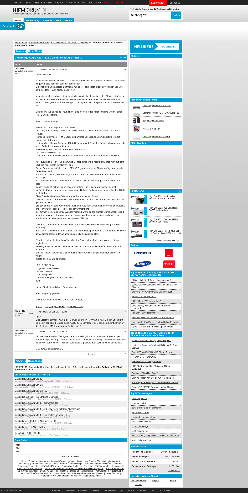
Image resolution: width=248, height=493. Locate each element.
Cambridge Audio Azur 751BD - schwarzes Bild (36, 403)
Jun (17, 450)
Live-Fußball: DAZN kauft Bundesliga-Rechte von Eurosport (65, 466)
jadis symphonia (139, 398)
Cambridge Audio (138, 480)
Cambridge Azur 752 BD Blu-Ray (30, 427)
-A (121, 57)
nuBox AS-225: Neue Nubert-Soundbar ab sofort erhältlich (67, 471)
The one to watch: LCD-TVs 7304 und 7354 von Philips (57, 464)
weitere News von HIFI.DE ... (168, 240)
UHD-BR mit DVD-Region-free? (146, 301)
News (17, 2)
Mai (17, 448)
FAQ (153, 490)
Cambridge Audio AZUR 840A (156, 136)
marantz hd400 (139, 403)
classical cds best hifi (141, 422)
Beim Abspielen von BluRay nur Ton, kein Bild (153, 317)
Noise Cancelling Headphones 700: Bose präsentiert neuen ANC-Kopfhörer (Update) (80, 474)
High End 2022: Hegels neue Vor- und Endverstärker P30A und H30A (165, 232)
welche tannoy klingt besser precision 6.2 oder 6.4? (155, 435)
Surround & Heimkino (39, 42)
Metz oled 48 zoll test (141, 440)
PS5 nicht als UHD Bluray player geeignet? (151, 280)
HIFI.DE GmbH (17, 490)
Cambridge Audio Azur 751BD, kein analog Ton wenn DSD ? (42, 415)
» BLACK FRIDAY (113, 2)
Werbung (83, 490)
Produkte (72, 2)
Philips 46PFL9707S (152, 129)
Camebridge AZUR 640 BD (27, 433)
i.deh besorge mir (140, 431)
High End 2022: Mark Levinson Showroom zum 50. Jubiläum (163, 197)
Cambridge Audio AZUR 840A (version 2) (161, 113)
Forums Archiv (174, 471)
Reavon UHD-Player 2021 (144, 296)
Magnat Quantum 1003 (153, 120)
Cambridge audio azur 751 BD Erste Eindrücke (36, 397)
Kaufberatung (32, 20)
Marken (87, 2)
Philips (173, 480)
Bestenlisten (43, 2)
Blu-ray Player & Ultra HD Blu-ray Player (69, 42)
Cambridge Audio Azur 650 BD (29, 385)
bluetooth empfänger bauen (144, 417)
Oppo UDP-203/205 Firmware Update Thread (153, 327)
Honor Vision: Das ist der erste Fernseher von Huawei (78, 473)
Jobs (98, 2)
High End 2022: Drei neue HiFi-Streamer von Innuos (163, 220)
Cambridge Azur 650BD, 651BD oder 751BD (35, 421)
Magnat (155, 480)
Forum (18, 20)
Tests (28, 2)
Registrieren (165, 490)
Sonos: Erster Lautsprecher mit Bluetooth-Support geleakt (48, 461)
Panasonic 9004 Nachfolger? (145, 313)
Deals (59, 2)
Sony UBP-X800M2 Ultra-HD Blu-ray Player (152, 292)
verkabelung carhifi (140, 412)
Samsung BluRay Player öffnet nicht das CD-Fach (155, 322)
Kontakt (57, 490)
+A (125, 57)
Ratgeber (47, 20)
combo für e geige (140, 426)
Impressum (70, 490)
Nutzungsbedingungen (114, 490)
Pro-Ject (138, 484)
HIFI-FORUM (21, 42)
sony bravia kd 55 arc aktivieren (146, 408)
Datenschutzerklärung (137, 490)
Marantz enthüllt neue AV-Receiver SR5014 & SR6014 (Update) (74, 468)
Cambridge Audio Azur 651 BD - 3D (31, 391)
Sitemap (96, 490)
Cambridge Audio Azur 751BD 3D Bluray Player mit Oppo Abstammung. (48, 409)
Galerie (68, 20)
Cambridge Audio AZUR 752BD (157, 105)
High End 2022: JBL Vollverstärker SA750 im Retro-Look (164, 209)
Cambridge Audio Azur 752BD (28, 379)
